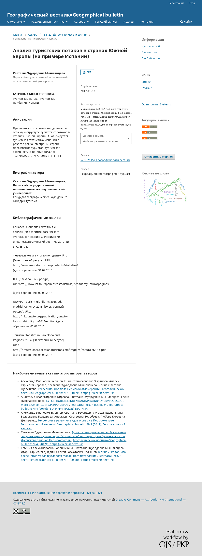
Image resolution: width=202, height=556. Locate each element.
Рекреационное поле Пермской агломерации (69, 389)
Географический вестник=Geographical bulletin (65, 14)
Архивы (129, 21)
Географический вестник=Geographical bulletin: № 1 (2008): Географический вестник (71, 458)
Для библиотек (151, 58)
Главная (18, 34)
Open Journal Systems (156, 104)
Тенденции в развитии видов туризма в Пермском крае (76, 420)
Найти (186, 21)
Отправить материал (158, 156)
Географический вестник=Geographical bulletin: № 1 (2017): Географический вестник (72, 391)
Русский (147, 87)
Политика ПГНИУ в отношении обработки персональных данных (57, 493)
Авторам (80, 21)
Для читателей (151, 46)
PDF (88, 72)
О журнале (15, 21)
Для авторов (149, 52)
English (147, 82)
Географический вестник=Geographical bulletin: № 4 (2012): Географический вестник (73, 442)
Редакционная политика (48, 21)
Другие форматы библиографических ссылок (100, 138)
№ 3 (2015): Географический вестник (64, 34)
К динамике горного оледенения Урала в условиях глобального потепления (73, 454)
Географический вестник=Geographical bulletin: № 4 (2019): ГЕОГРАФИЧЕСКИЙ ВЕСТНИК (72, 406)
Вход (192, 3)
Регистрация (176, 3)
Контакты (146, 21)
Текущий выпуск (106, 21)
